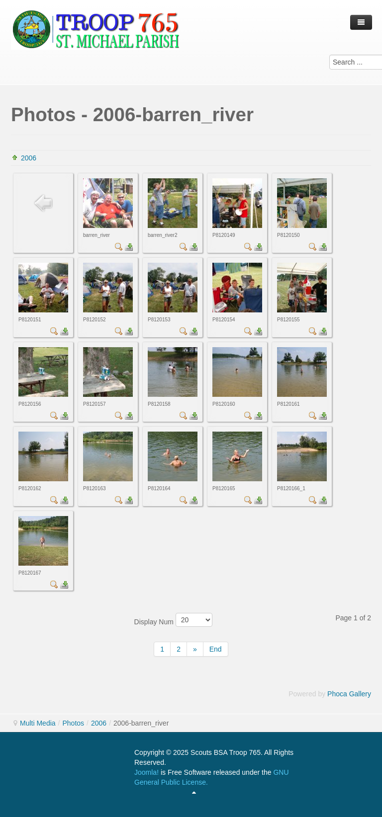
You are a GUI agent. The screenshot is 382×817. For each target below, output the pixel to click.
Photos (73, 723)
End (215, 649)
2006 (28, 158)
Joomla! (146, 772)
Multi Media (38, 723)
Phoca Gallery (349, 694)
